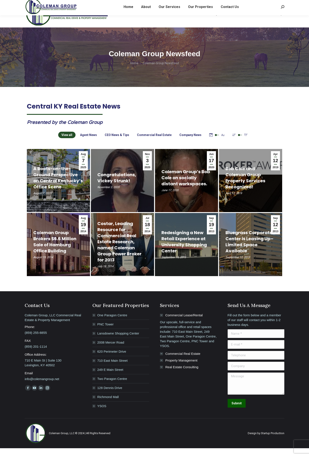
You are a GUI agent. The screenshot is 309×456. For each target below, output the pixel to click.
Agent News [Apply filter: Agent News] (88, 142)
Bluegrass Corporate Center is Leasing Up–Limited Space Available (249, 249)
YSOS (101, 414)
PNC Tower (105, 332)
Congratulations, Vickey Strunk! (116, 185)
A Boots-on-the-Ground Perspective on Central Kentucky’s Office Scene (58, 185)
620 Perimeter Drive (111, 359)
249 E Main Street (110, 377)
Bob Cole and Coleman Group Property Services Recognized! (245, 185)
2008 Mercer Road (110, 350)
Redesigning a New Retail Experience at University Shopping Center (184, 249)
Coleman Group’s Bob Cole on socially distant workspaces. (185, 185)
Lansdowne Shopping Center (118, 341)
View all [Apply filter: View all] (66, 142)
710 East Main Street (112, 368)
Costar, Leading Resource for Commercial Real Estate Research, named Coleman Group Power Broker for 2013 (119, 249)
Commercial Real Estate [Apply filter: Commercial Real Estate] (154, 142)
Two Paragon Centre (112, 386)
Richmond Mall (108, 404)
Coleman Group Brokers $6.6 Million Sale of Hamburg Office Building (54, 249)
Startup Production (272, 441)
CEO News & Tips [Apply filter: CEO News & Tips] (117, 142)
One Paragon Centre (112, 323)
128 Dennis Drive (109, 395)
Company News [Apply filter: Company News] (190, 142)
